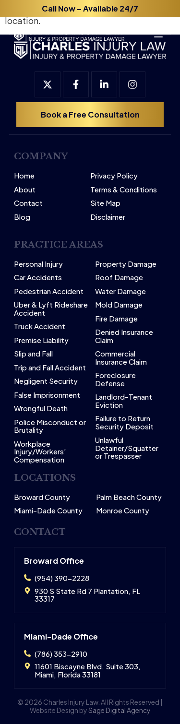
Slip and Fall (33, 354)
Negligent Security (46, 381)
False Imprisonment (47, 395)
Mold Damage (119, 305)
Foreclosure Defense (115, 379)
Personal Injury (38, 264)
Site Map (105, 203)
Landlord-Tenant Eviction (123, 401)
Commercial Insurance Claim (121, 358)
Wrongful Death (41, 408)
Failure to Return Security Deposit (124, 422)
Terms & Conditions (123, 190)
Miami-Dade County (48, 511)
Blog (22, 217)
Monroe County (122, 511)
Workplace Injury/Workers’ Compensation (40, 452)
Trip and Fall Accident (50, 368)
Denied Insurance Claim (124, 336)
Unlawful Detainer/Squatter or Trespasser (126, 448)
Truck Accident (39, 326)
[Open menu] (154, 30)
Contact (28, 203)
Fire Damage (116, 319)
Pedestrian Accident (49, 291)
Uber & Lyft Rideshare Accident (51, 309)
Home (24, 176)
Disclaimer (107, 217)
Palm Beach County (129, 497)
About (25, 190)
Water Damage (120, 291)
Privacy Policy (114, 176)
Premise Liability (41, 340)
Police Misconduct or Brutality (50, 426)
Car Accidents (38, 277)
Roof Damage (119, 277)
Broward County (42, 497)
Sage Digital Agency (119, 710)
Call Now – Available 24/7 (90, 8)
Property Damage (125, 264)
